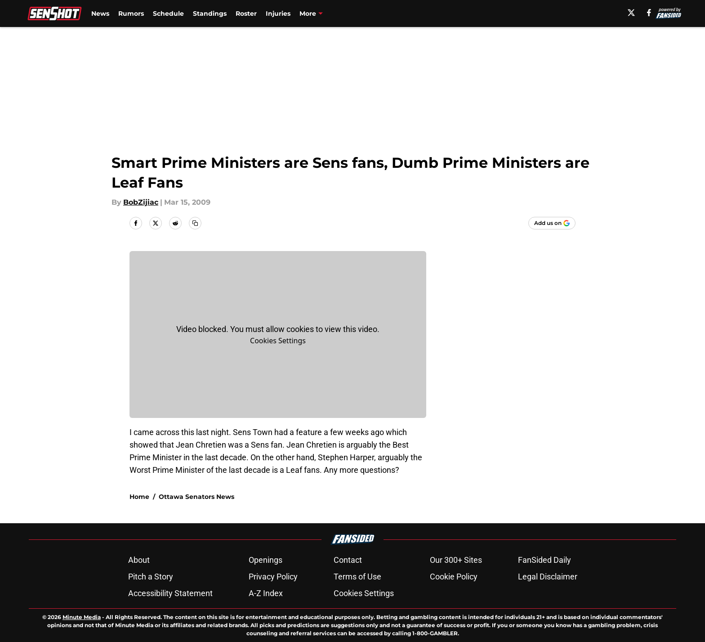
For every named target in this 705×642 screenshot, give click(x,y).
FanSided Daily (544, 560)
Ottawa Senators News (196, 497)
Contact (348, 560)
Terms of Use (357, 576)
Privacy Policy (273, 576)
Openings (265, 560)
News (100, 13)
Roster (246, 13)
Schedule (168, 13)
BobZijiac (140, 202)
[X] (631, 12)
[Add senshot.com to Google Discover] (552, 223)
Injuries (278, 13)
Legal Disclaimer (547, 576)
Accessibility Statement (170, 593)
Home (139, 497)
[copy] (195, 223)
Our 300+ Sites (456, 560)
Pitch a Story (150, 576)
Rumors (131, 13)
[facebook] (649, 12)
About (139, 560)
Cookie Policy (453, 576)
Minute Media (81, 617)
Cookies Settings (278, 341)
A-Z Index (266, 593)
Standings (210, 13)
